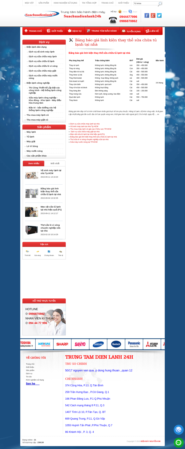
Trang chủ (107, 3)
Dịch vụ (44, 42)
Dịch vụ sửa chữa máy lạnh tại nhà (85, 124)
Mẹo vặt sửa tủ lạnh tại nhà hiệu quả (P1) (87, 134)
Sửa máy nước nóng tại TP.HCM (84, 142)
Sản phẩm (43, 3)
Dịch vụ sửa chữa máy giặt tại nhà (85, 131)
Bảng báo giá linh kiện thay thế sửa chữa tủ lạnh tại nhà (51, 191)
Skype (135, 12)
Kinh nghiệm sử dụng (65, 3)
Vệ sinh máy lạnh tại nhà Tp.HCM (84, 126)
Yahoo (125, 12)
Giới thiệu (123, 3)
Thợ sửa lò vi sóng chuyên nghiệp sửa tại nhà (50, 228)
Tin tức (29, 377)
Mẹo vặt (29, 3)
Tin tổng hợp (89, 3)
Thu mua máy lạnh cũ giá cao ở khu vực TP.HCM (90, 129)
